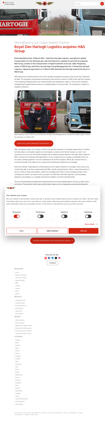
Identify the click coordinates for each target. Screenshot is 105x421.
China (17, 348)
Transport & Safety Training (23, 333)
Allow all (83, 231)
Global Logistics (20, 320)
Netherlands (19, 375)
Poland (17, 377)
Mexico (17, 372)
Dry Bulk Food (19, 308)
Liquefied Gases (20, 303)
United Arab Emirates (21, 399)
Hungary (17, 359)
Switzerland (18, 391)
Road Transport (19, 323)
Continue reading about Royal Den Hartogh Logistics (52, 240)
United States (19, 404)
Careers (17, 286)
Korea (17, 369)
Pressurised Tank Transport (23, 331)
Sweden (17, 388)
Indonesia (18, 364)
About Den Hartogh (20, 275)
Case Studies (19, 314)
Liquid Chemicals (20, 300)
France (17, 353)
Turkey (17, 396)
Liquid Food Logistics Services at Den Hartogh (33, 143)
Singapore (18, 383)
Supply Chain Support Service (23, 325)
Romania (18, 380)
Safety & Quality (20, 280)
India (16, 361)
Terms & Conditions (31, 414)
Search (17, 294)
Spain (17, 385)
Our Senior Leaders (21, 278)
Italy (16, 367)
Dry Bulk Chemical (20, 305)
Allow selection (52, 231)
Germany (18, 356)
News (17, 291)
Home (17, 272)
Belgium (17, 340)
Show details (90, 224)
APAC (17, 283)
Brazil (17, 343)
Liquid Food (18, 311)
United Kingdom (20, 401)
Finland (17, 351)
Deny (21, 231)
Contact (52, 263)
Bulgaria (17, 345)
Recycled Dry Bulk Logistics (23, 328)
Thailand (17, 393)
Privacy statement (70, 413)
